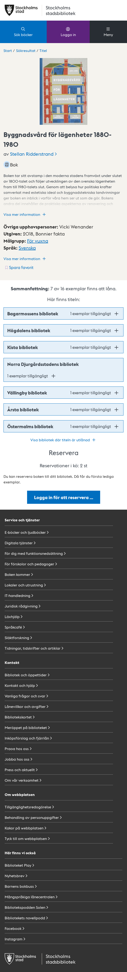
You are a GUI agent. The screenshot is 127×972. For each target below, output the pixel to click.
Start (8, 50)
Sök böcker (23, 31)
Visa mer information (25, 214)
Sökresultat (25, 50)
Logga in (68, 31)
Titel (43, 50)
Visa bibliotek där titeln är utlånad (63, 440)
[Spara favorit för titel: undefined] (19, 267)
